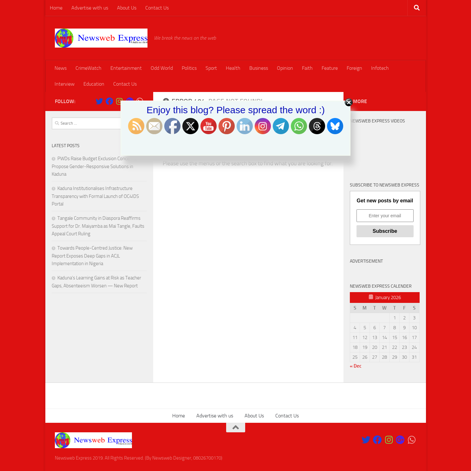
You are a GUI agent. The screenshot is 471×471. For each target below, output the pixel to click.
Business (258, 68)
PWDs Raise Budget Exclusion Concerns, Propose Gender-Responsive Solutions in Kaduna (94, 166)
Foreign (354, 68)
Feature (330, 68)
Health (233, 68)
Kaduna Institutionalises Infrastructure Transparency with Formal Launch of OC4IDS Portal (95, 196)
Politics (189, 68)
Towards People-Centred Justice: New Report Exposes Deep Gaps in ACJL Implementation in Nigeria (92, 255)
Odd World (162, 68)
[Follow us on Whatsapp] (411, 439)
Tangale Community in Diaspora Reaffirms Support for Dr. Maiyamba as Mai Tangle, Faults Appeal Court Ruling (98, 226)
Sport (211, 68)
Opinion (285, 68)
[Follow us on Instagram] (388, 439)
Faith (307, 68)
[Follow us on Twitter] (366, 439)
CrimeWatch (88, 68)
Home (56, 8)
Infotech (380, 68)
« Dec (356, 366)
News (61, 68)
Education (93, 84)
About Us (126, 8)
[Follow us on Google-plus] (400, 439)
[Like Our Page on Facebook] (377, 439)
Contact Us (157, 8)
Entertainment (126, 68)
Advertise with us (89, 8)
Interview (65, 84)
